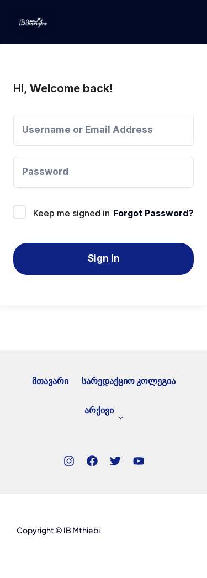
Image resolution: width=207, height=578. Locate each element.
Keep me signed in (71, 213)
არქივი (99, 413)
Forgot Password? (153, 213)
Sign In (104, 258)
